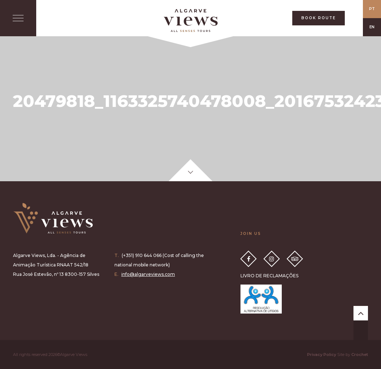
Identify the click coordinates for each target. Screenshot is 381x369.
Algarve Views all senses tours (53, 218)
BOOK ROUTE (318, 18)
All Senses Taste (190, 20)
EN (371, 27)
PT (372, 9)
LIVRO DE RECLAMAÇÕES (269, 275)
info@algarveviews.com (148, 274)
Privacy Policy (321, 354)
